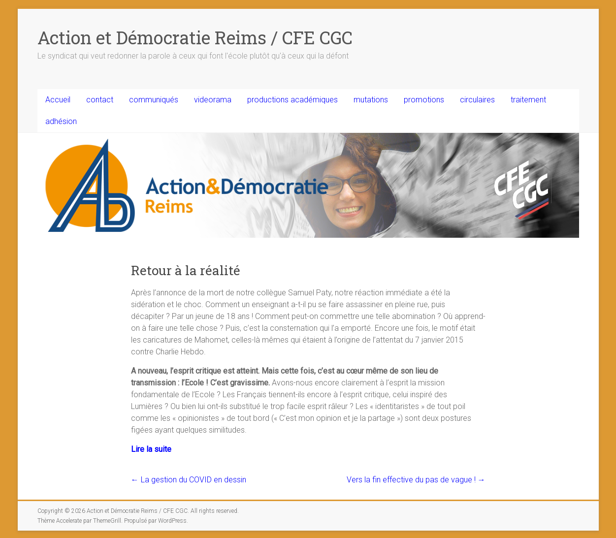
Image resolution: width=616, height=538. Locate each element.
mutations (371, 99)
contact (99, 99)
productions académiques (292, 99)
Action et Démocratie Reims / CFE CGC (195, 37)
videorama (212, 99)
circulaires (477, 99)
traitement (528, 99)
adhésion (61, 121)
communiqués (153, 99)
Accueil (57, 99)
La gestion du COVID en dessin (188, 479)
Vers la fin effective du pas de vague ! (416, 479)
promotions (424, 99)
